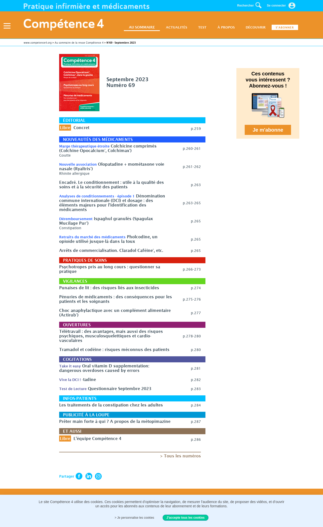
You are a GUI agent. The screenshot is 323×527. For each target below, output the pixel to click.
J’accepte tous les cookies (185, 517)
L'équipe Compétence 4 (97, 438)
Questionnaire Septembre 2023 (119, 388)
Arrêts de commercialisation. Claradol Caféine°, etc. (111, 250)
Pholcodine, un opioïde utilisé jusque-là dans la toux (108, 239)
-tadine (89, 379)
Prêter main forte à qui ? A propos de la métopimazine (114, 421)
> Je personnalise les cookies (134, 517)
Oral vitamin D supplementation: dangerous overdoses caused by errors (104, 368)
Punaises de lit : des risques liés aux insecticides (109, 287)
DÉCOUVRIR (256, 27)
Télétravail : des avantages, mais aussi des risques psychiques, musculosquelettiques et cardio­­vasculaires (111, 336)
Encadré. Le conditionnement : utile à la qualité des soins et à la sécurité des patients (111, 184)
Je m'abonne (268, 130)
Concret (81, 127)
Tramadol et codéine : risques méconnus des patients (114, 349)
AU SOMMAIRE (142, 27)
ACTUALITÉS (176, 27)
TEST (202, 27)
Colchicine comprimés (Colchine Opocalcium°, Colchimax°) (108, 148)
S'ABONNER (285, 27)
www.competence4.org (38, 42)
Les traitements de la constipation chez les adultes (111, 405)
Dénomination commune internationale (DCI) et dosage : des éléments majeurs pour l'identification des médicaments (112, 203)
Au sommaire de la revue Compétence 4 (79, 42)
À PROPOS (226, 27)
